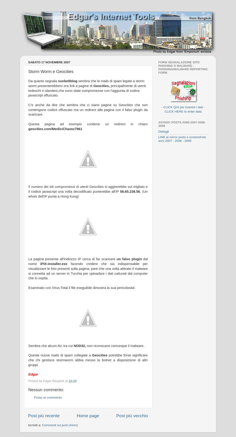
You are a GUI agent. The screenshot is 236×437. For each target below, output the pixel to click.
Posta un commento (48, 397)
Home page (88, 415)
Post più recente (44, 415)
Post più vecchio (132, 415)
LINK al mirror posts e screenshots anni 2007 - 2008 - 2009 (182, 139)
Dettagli (163, 131)
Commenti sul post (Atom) (60, 425)
